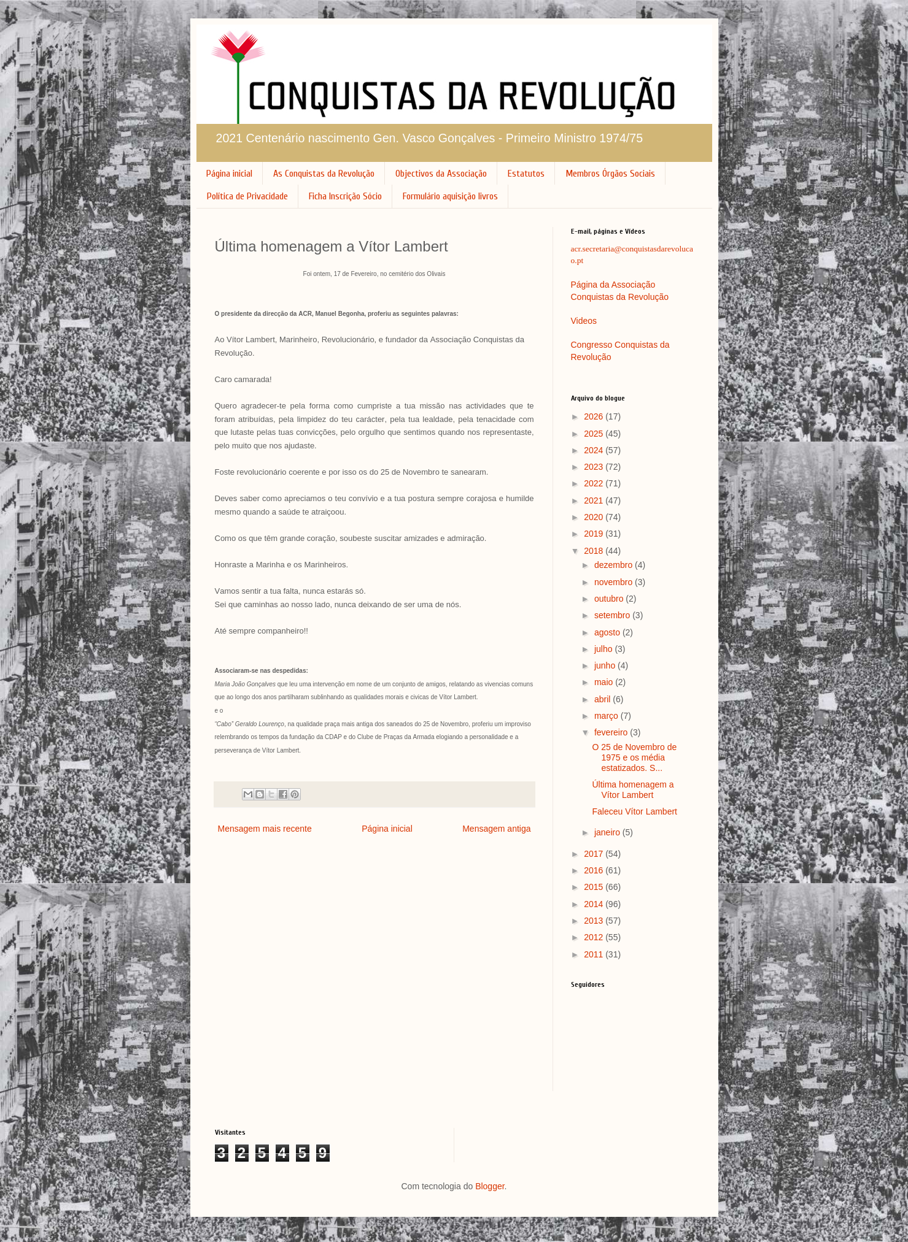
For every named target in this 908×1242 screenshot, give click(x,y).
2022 (594, 483)
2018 (594, 551)
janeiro (608, 832)
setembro (613, 615)
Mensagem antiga (496, 829)
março (607, 716)
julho (604, 649)
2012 (594, 937)
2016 (594, 870)
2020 (594, 517)
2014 (594, 904)
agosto (608, 632)
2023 (594, 467)
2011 (594, 954)
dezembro (614, 565)
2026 (594, 416)
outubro (610, 599)
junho (606, 665)
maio (604, 682)
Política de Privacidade (247, 196)
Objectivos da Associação (441, 173)
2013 (594, 921)
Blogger (489, 1186)
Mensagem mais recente (265, 829)
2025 (594, 434)
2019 (594, 534)
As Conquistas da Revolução (323, 173)
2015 (594, 887)
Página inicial (229, 173)
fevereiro (612, 732)
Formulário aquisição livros (450, 196)
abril (603, 699)
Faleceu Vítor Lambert (634, 811)
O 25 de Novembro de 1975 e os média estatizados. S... (634, 757)
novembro (614, 582)
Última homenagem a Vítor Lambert (632, 790)
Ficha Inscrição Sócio (345, 196)
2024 (594, 450)
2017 (594, 854)
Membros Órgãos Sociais (610, 173)
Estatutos (526, 173)
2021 (594, 500)
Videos (584, 321)
